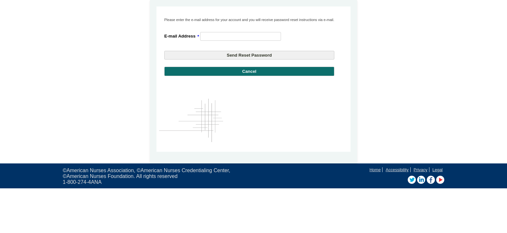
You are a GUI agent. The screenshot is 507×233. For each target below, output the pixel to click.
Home (375, 169)
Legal (437, 169)
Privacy (420, 169)
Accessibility (397, 169)
